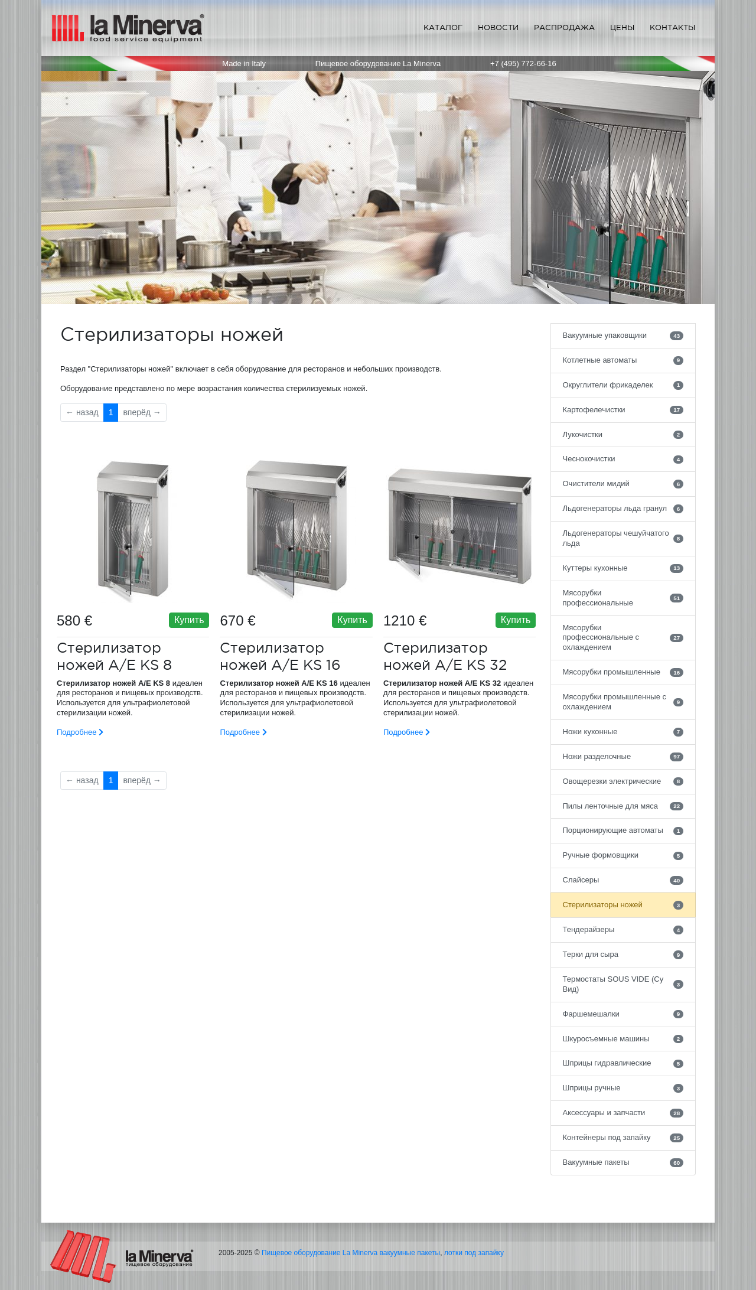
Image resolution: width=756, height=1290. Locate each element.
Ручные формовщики (623, 855)
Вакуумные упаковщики (623, 335)
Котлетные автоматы (623, 360)
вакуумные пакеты (410, 1253)
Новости (498, 27)
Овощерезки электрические (623, 781)
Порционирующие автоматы (623, 830)
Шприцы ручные (623, 1088)
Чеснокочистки (623, 459)
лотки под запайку (474, 1253)
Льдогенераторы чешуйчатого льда (623, 538)
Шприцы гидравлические (623, 1063)
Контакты (672, 27)
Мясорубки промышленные (623, 672)
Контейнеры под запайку (623, 1137)
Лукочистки (623, 434)
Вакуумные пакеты (623, 1162)
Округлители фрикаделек (623, 385)
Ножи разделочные (623, 756)
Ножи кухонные (623, 732)
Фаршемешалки (623, 1014)
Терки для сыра (623, 954)
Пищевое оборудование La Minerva (319, 1253)
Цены (622, 27)
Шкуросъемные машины (623, 1039)
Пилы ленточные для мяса (623, 806)
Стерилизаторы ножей (623, 905)
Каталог (442, 27)
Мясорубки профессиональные (623, 597)
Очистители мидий (623, 483)
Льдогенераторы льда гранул (623, 508)
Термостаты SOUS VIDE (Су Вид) (623, 984)
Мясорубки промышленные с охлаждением (623, 701)
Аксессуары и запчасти (623, 1113)
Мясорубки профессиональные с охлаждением (623, 637)
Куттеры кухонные (623, 568)
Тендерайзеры (623, 929)
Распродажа (564, 27)
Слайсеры (623, 880)
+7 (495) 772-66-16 (523, 63)
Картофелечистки (623, 410)
